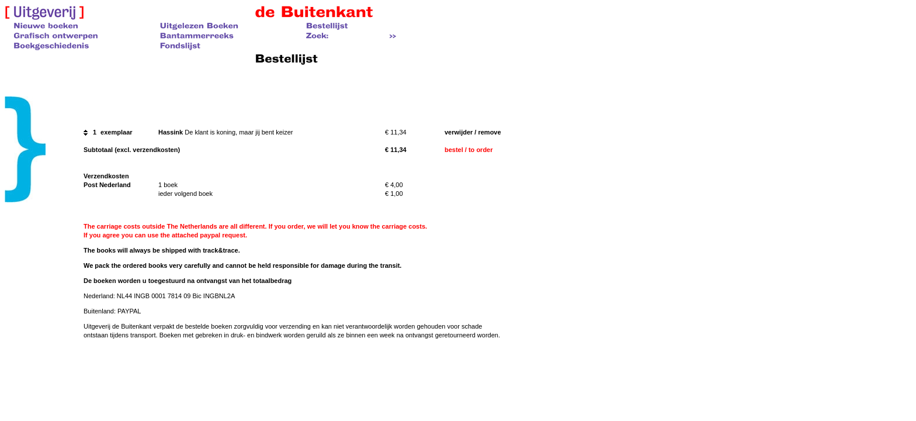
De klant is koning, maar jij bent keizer (239, 132)
